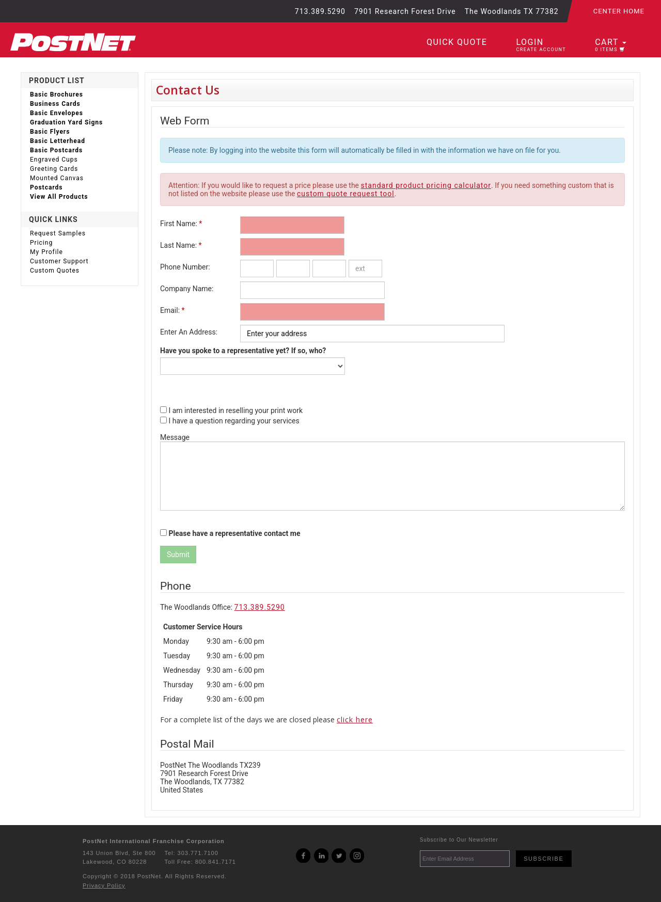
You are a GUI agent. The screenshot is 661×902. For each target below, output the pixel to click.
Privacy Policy (104, 885)
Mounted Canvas (57, 178)
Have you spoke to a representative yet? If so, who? (243, 350)
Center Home (618, 11)
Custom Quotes (55, 270)
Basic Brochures (56, 94)
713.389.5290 (259, 607)
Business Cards (55, 103)
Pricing (41, 242)
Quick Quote (457, 42)
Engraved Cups (54, 159)
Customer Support (59, 261)
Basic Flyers (50, 131)
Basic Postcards (56, 150)
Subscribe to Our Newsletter (459, 840)
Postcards (46, 187)
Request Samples (58, 233)
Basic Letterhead (57, 141)
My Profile (46, 252)
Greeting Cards (54, 168)
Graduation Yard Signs (66, 122)
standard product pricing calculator (426, 185)
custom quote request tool (346, 193)
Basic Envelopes (56, 113)
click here (355, 719)
